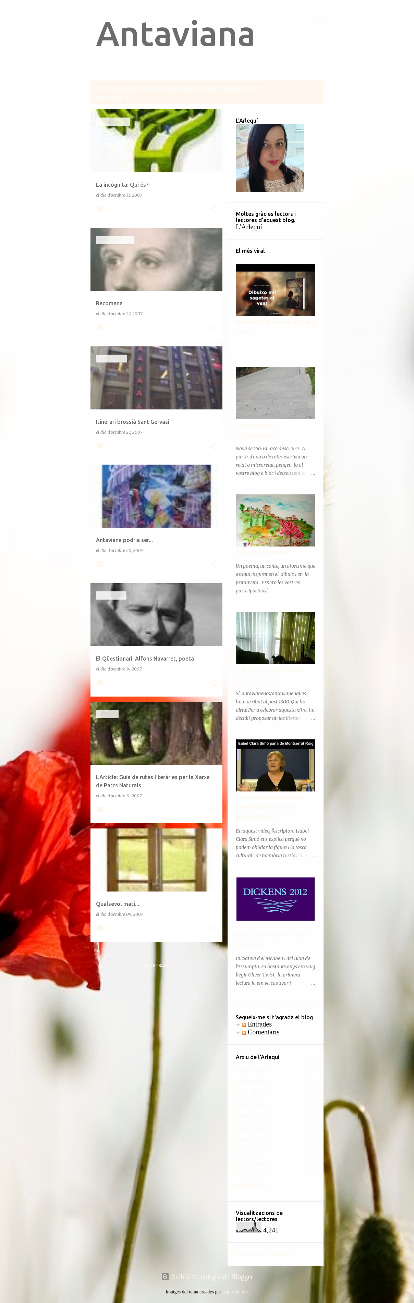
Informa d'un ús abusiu (263, 1254)
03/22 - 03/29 (251, 1081)
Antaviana (176, 33)
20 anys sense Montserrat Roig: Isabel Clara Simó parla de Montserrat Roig (270, 807)
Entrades (257, 1024)
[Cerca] (319, 22)
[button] (213, 209)
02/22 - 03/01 (251, 1128)
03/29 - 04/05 (251, 1070)
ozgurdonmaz (235, 1291)
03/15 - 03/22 (250, 1093)
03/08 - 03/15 (251, 1105)
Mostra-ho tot (114, 97)
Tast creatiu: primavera (262, 552)
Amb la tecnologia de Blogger (207, 1276)
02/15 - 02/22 (251, 1139)
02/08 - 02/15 (251, 1151)
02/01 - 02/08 (251, 1163)
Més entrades (156, 965)
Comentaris (260, 1032)
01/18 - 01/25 (250, 1174)
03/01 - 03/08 (251, 1116)
